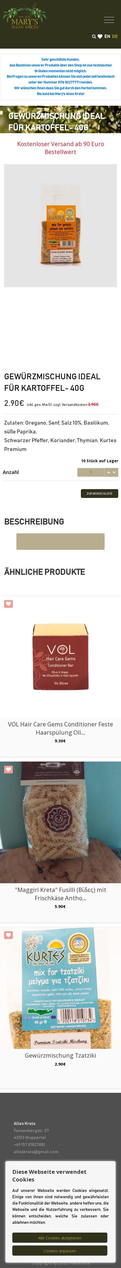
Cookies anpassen (60, 1250)
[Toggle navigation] (109, 19)
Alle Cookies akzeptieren (59, 1238)
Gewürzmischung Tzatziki (60, 1055)
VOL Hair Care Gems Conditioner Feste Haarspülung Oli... (60, 728)
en (107, 36)
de (115, 36)
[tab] (60, 472)
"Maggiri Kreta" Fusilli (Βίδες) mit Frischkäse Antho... (60, 894)
